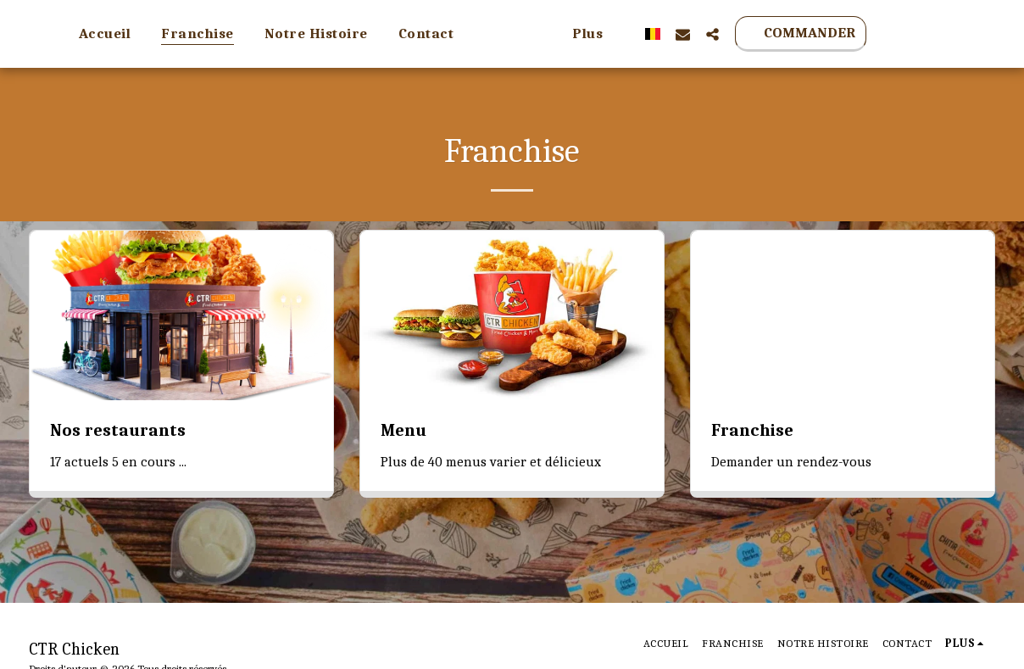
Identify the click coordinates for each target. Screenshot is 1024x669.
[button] (786, 34)
